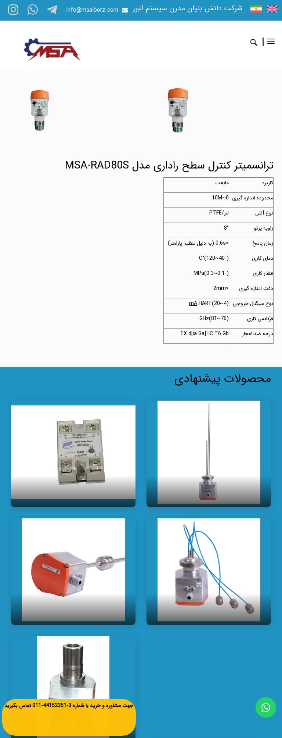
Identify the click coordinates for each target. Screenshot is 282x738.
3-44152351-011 (51, 706)
